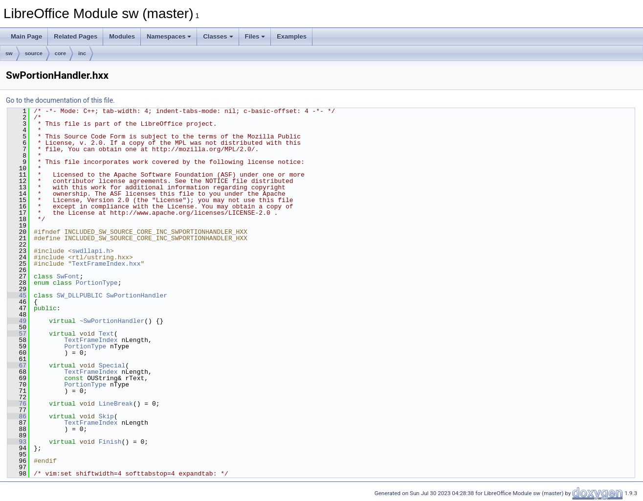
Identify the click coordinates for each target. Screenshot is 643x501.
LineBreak (116, 403)
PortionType (97, 282)
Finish (110, 441)
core (60, 53)
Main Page (26, 36)
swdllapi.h (91, 251)
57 (16, 333)
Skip (106, 416)
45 (16, 295)
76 (16, 403)
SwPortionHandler (136, 295)
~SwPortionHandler (112, 321)
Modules (122, 36)
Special (112, 365)
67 (16, 365)
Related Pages (75, 36)
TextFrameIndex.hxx (106, 263)
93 (16, 441)
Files (255, 36)
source (34, 53)
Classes (218, 36)
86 (16, 416)
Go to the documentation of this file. (60, 100)
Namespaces (169, 36)
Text (106, 333)
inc (82, 53)
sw (9, 53)
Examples (292, 36)
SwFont (68, 276)
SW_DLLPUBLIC (80, 295)
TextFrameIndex (90, 340)
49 (16, 321)
